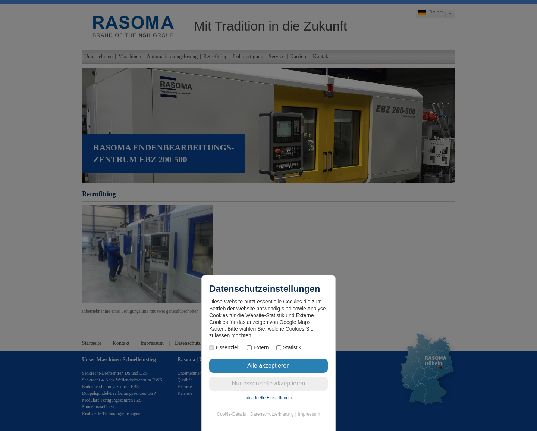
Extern (257, 347)
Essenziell (224, 347)
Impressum (309, 414)
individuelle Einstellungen (269, 397)
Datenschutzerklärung (272, 414)
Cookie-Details (231, 414)
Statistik (288, 347)
